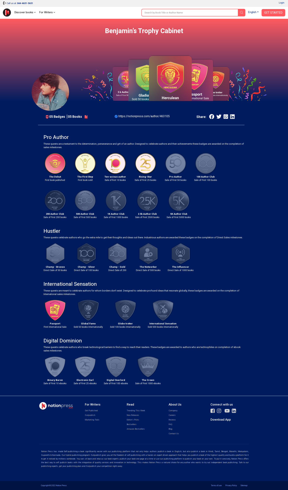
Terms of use (216, 485)
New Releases (133, 415)
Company (173, 410)
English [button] (252, 12)
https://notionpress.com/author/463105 (144, 116)
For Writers (47, 12)
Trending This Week (136, 410)
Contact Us (174, 433)
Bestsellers (131, 424)
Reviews (172, 420)
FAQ (170, 424)
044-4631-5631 (25, 3)
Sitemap (244, 485)
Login (281, 2)
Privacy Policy (231, 485)
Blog (170, 429)
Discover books (25, 12)
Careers (172, 415)
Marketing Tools (92, 420)
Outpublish (90, 415)
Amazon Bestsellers (136, 429)
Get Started (273, 12)
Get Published (91, 410)
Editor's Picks (133, 420)
